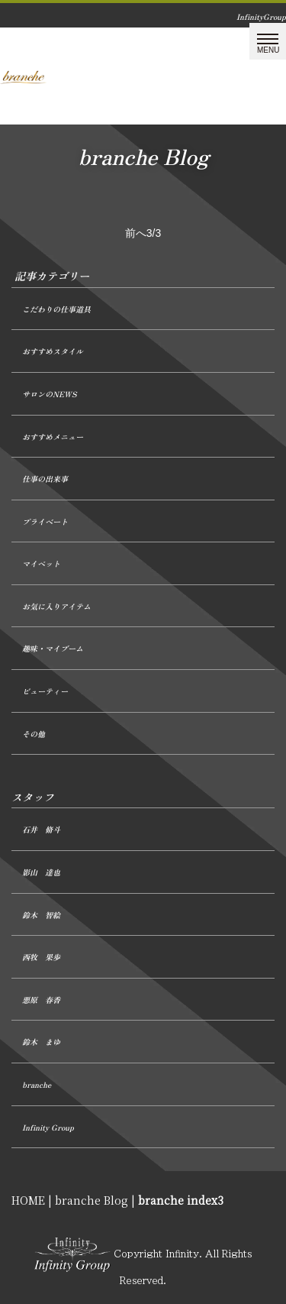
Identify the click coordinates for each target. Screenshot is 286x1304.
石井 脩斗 (41, 829)
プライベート (45, 521)
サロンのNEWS (49, 394)
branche (36, 1084)
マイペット (41, 563)
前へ (135, 233)
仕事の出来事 (45, 478)
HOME (28, 1200)
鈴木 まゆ (41, 1041)
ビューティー (45, 691)
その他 (33, 733)
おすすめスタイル (52, 351)
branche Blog (91, 1200)
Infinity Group (48, 1127)
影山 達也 (41, 872)
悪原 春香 (41, 999)
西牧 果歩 (41, 957)
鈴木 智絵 (41, 915)
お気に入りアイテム (56, 606)
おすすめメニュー (52, 436)
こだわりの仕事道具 (56, 309)
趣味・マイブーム (52, 648)
